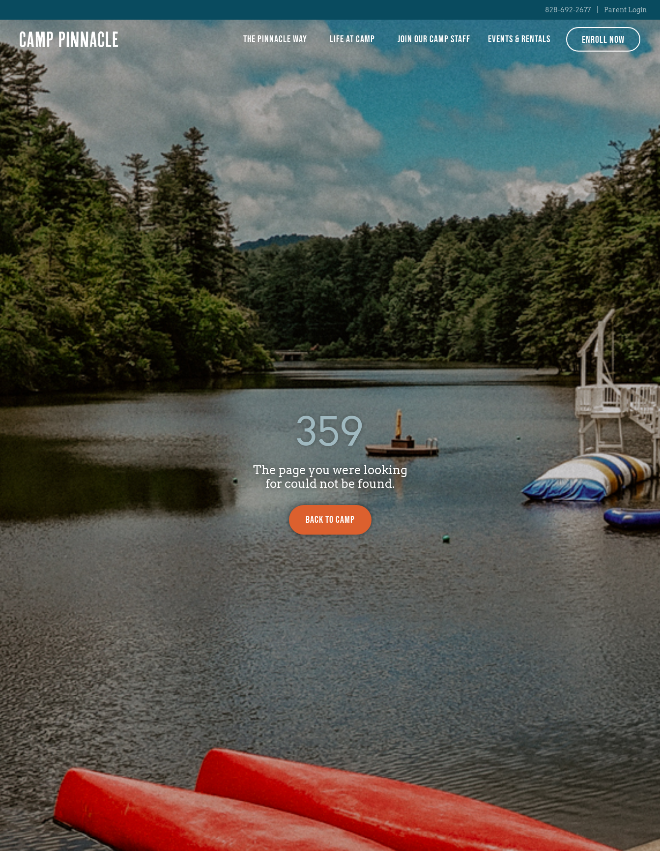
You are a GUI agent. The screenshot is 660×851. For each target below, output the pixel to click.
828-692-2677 (568, 10)
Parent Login (625, 10)
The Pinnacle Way (277, 39)
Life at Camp (355, 39)
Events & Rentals (519, 39)
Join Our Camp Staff (434, 39)
